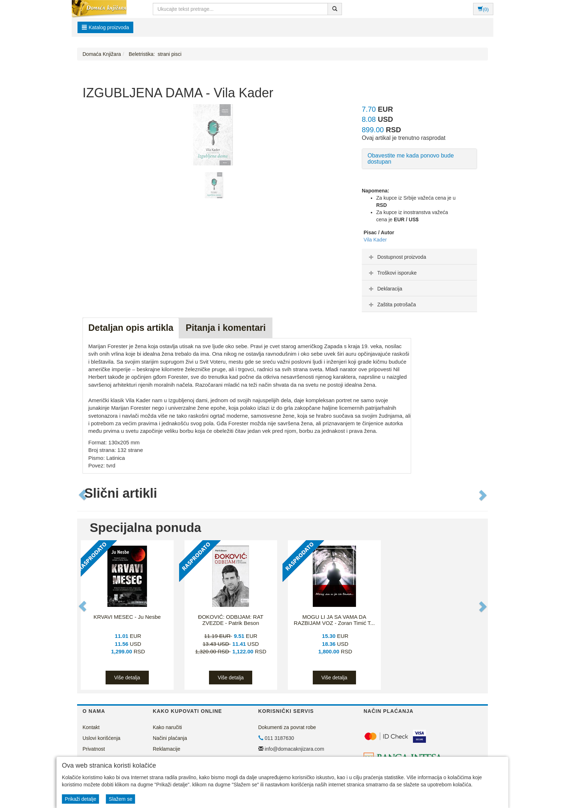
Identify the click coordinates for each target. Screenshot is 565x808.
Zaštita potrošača (391, 304)
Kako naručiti (167, 727)
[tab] (419, 257)
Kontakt (91, 727)
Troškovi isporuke (392, 273)
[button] (83, 495)
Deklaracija (384, 289)
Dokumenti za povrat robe (287, 727)
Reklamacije (166, 749)
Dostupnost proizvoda (396, 257)
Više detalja (127, 677)
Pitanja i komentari (226, 328)
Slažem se (120, 799)
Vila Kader (375, 240)
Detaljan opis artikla (130, 328)
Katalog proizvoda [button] (105, 27)
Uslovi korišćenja (101, 738)
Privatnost (94, 749)
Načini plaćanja (170, 738)
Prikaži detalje (80, 799)
